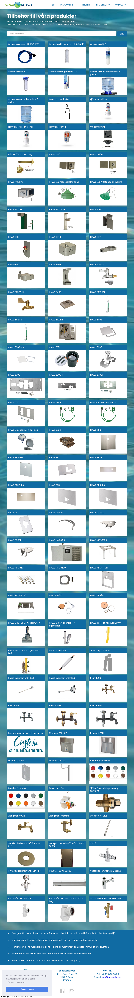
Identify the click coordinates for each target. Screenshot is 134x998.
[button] (68, 5)
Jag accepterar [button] (27, 989)
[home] (18, 4)
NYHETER (85, 4)
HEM (53, 4)
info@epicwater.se (111, 977)
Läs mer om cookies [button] (16, 982)
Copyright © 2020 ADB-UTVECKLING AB (16, 997)
